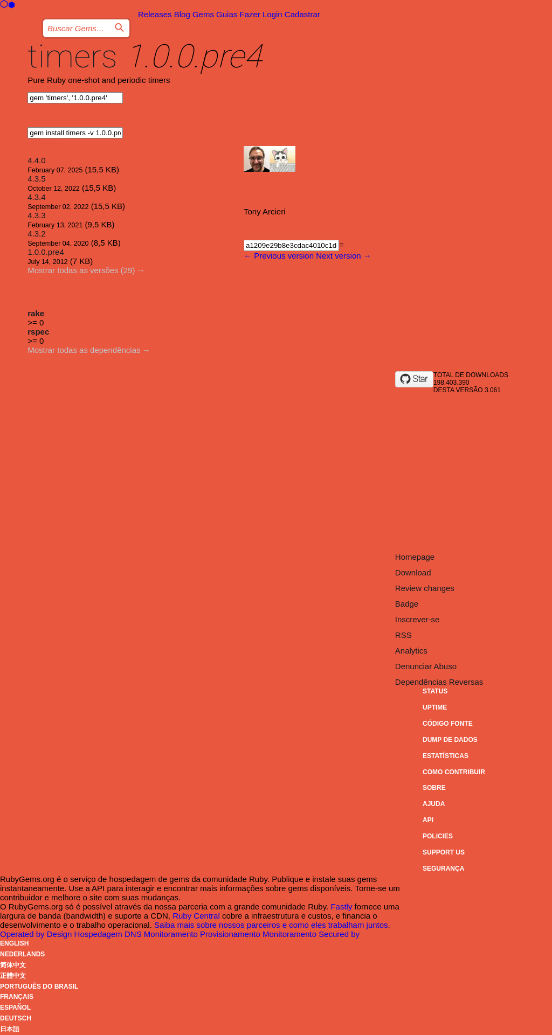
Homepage (414, 556)
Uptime (435, 707)
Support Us (444, 852)
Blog (182, 14)
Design (60, 934)
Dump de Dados (450, 740)
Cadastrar (302, 14)
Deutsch (15, 1018)
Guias (226, 14)
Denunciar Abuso (426, 666)
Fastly (341, 906)
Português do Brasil (39, 986)
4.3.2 (36, 233)
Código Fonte (448, 723)
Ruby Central (196, 915)
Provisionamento (231, 934)
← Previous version (279, 255)
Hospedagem (99, 934)
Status (435, 691)
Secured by (339, 934)
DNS (134, 934)
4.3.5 (36, 178)
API (428, 820)
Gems (203, 14)
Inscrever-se (417, 619)
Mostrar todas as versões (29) (81, 270)
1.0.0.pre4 (45, 251)
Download (413, 572)
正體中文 (13, 976)
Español (15, 1007)
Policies (438, 836)
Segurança (443, 868)
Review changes (424, 588)
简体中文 (13, 965)
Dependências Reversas (439, 681)
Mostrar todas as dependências (83, 350)
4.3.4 (36, 197)
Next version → (343, 255)
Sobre (434, 787)
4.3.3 (36, 215)
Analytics (411, 650)
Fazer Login (260, 14)
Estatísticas (445, 756)
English (14, 943)
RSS (403, 635)
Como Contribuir (454, 772)
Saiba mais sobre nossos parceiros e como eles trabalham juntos (271, 924)
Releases (155, 14)
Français (16, 997)
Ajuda (434, 804)
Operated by (23, 934)
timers (72, 56)
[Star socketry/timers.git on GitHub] (414, 379)
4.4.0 (36, 160)
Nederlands (22, 954)
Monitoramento (172, 934)
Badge (406, 603)
